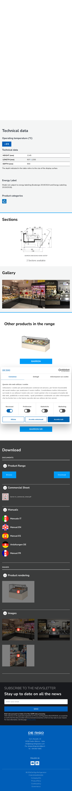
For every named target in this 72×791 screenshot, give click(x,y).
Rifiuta (13, 419)
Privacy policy (31, 720)
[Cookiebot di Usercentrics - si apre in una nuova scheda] (60, 370)
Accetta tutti (58, 419)
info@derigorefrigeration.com (35, 744)
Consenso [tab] (12, 376)
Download (62, 475)
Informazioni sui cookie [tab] (59, 376)
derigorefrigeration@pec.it (36, 746)
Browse (9, 475)
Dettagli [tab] (36, 376)
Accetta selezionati (36, 419)
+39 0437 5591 (36, 749)
